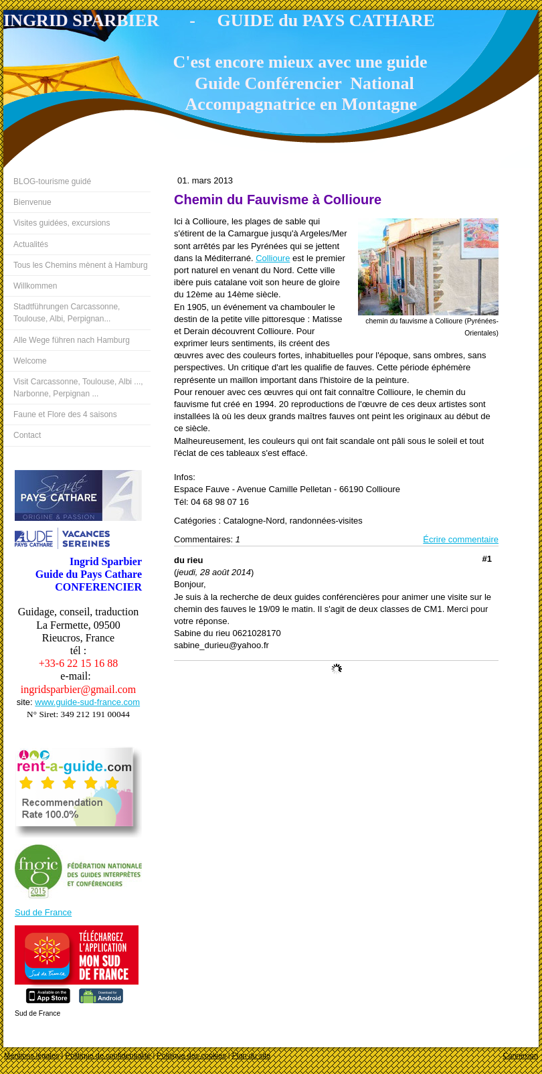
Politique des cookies (191, 1055)
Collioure (273, 258)
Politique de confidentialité (108, 1055)
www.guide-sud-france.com (87, 702)
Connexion (520, 1055)
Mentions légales (32, 1055)
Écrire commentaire (461, 539)
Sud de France (43, 912)
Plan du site (251, 1055)
